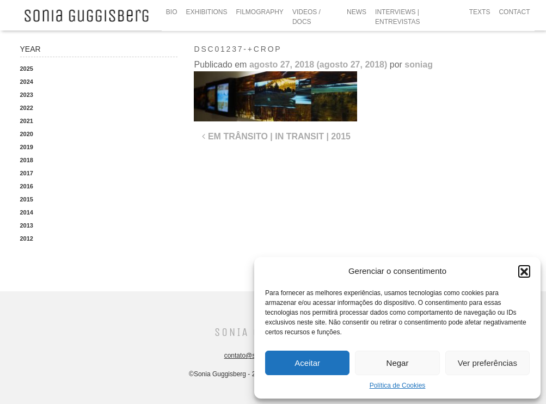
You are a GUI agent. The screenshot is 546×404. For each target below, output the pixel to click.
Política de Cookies (398, 385)
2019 (26, 147)
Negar (398, 363)
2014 (26, 212)
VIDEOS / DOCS (306, 17)
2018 (26, 160)
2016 (26, 186)
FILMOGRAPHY (260, 12)
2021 (26, 121)
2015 (26, 199)
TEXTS (479, 12)
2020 (26, 134)
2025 (26, 68)
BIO (171, 12)
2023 (26, 94)
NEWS (356, 12)
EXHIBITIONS (207, 12)
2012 (26, 238)
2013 (26, 225)
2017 (26, 173)
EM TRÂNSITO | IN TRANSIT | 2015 (276, 136)
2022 (26, 108)
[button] (524, 271)
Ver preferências (487, 363)
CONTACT (514, 12)
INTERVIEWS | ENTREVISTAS (397, 17)
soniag (418, 64)
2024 (26, 81)
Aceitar (307, 363)
